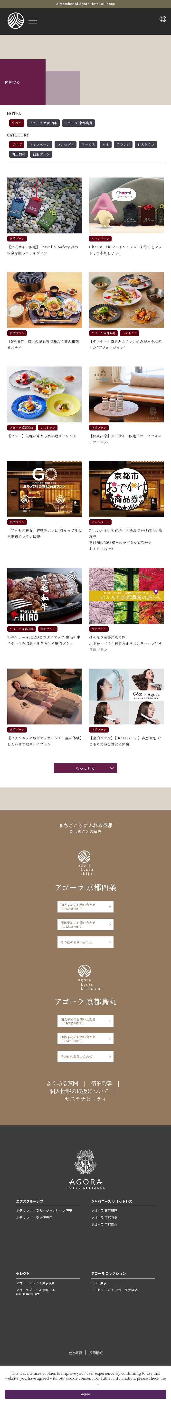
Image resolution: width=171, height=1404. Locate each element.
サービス (88, 144)
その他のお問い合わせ (76, 942)
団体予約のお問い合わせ (84, 924)
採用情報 (96, 1352)
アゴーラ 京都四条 (43, 122)
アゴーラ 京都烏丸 (79, 122)
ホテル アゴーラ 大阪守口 (34, 1217)
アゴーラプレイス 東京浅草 (35, 1283)
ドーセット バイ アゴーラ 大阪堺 (114, 1290)
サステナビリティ (86, 1098)
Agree (85, 1394)
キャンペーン (39, 144)
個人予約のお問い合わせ (84, 906)
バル (105, 144)
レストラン (145, 144)
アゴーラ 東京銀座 (104, 1210)
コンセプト (65, 144)
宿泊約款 (101, 1083)
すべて (17, 122)
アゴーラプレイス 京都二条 (48, 1292)
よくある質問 (62, 1083)
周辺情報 (18, 154)
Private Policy (85, 1383)
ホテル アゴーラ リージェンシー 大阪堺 (44, 1210)
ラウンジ (123, 144)
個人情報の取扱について (79, 1091)
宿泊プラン (41, 154)
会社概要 (75, 1352)
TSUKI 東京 (98, 1283)
